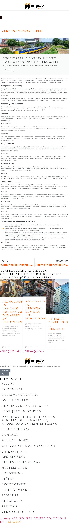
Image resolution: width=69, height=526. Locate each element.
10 (27, 351)
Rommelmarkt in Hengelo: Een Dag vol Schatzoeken (39, 310)
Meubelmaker (14, 467)
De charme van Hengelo (25, 405)
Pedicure (10, 495)
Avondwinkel (14, 484)
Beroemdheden (16, 429)
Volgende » (36, 351)
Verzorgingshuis (18, 512)
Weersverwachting (20, 394)
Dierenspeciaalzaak (21, 462)
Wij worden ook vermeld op (29, 445)
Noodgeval (12, 389)
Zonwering (12, 473)
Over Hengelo (15, 400)
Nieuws (8, 383)
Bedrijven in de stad (21, 411)
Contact (10, 434)
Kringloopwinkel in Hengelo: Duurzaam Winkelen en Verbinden (19, 312)
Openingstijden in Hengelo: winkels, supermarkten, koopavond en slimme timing (30, 420)
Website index (15, 440)
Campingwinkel (16, 490)
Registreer (8, 70)
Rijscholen (12, 501)
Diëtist (9, 478)
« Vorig (4, 351)
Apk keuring (13, 456)
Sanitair (10, 506)
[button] (34, 10)
